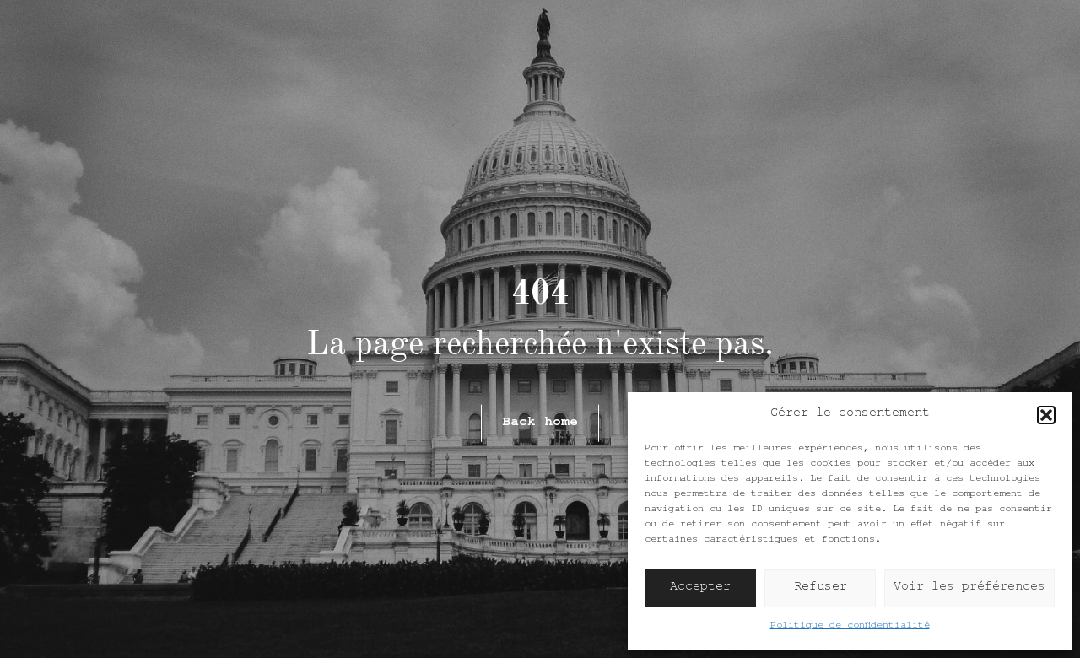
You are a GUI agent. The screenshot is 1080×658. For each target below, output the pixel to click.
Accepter (700, 588)
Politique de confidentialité (850, 627)
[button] (1046, 415)
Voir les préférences (969, 588)
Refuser (820, 588)
